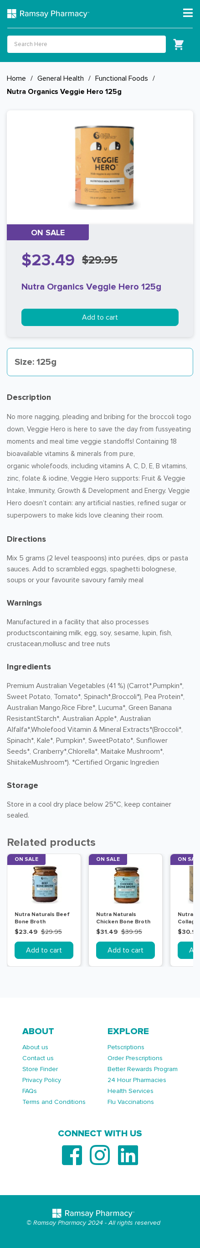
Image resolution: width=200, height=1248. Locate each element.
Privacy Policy (41, 1080)
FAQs (29, 1091)
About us (35, 1047)
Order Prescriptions (135, 1058)
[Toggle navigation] (188, 13)
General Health (60, 78)
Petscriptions (126, 1047)
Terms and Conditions (54, 1102)
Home (16, 78)
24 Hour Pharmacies (137, 1080)
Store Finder (40, 1069)
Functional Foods (121, 78)
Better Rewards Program (143, 1069)
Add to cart (100, 317)
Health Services (131, 1091)
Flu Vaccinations (131, 1102)
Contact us (38, 1058)
